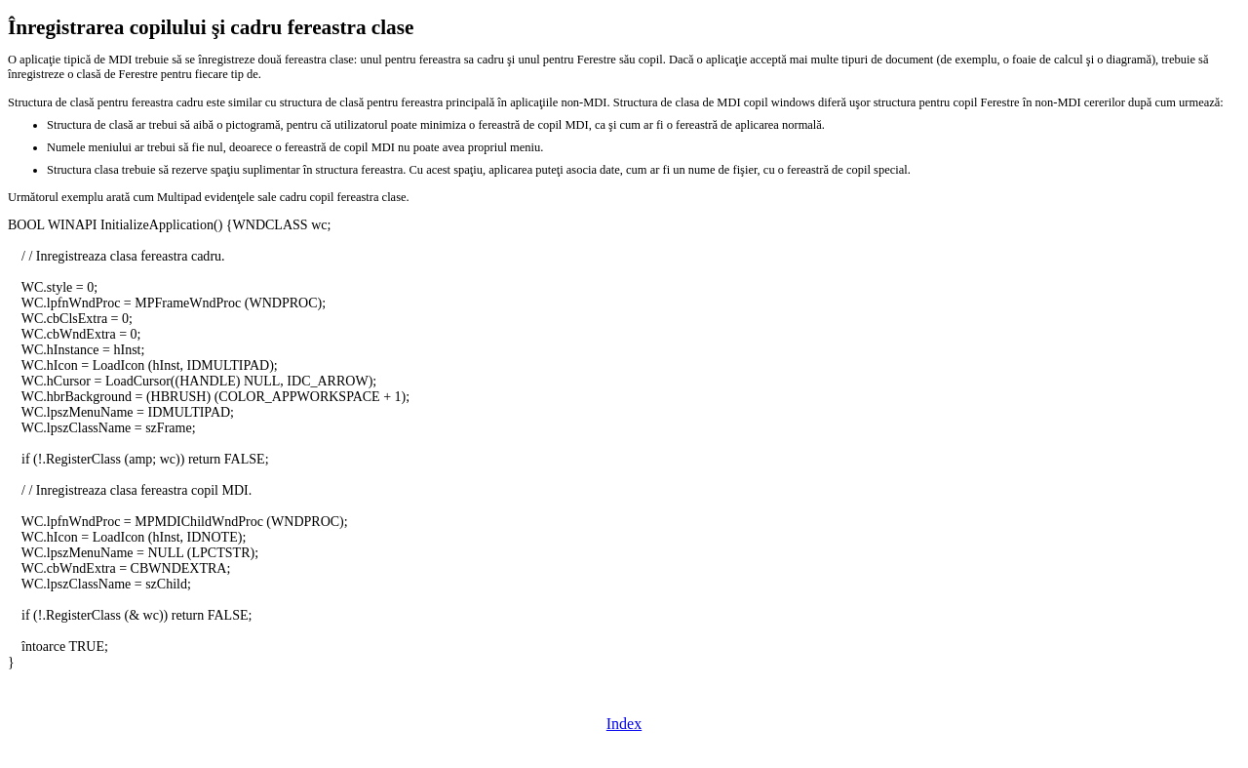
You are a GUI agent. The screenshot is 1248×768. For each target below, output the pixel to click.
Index (624, 723)
